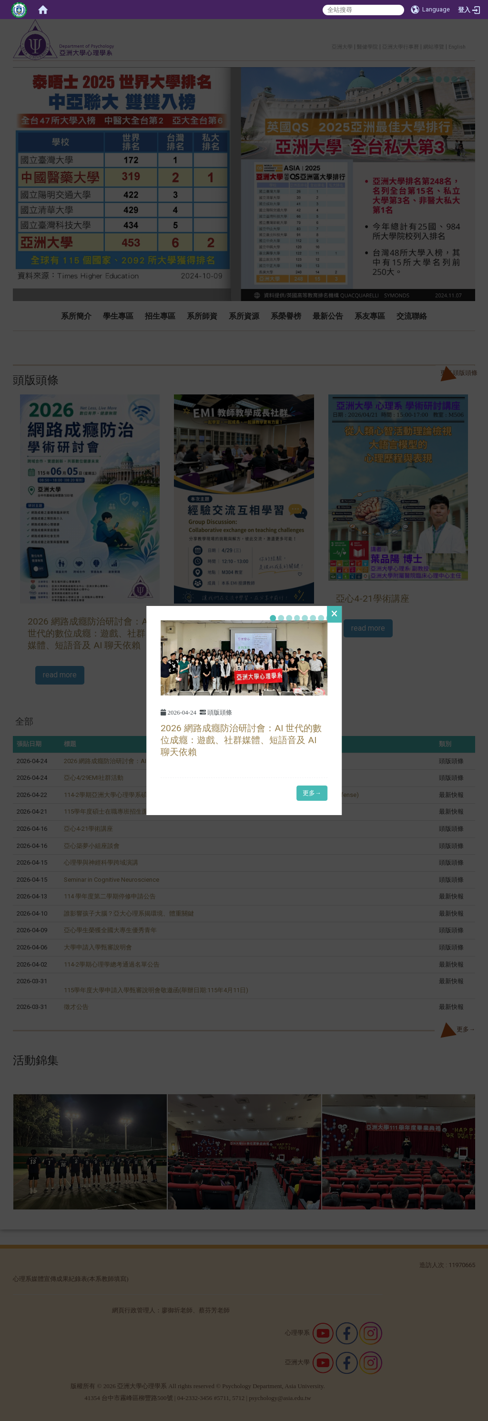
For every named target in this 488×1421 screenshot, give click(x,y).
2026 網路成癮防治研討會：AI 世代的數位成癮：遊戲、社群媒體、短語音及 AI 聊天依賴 (241, 740)
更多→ (312, 792)
